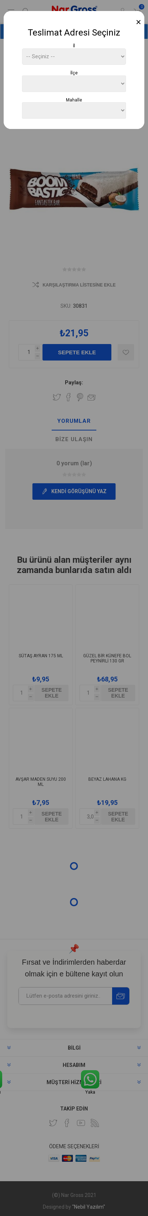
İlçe (74, 72)
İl (74, 45)
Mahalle (74, 99)
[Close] (138, 22)
